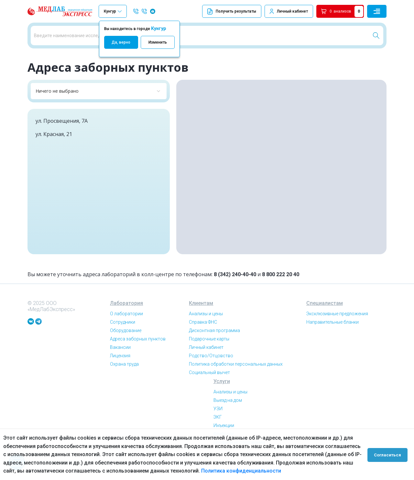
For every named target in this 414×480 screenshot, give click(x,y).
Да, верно (121, 42)
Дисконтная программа (214, 346)
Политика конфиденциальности (241, 471)
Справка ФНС (203, 337)
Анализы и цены (206, 329)
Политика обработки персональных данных (236, 379)
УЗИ (218, 424)
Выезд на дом (227, 416)
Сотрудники (122, 337)
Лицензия (120, 371)
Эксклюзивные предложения (337, 329)
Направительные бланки (332, 337)
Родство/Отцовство (211, 371)
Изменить (157, 42)
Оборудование (125, 346)
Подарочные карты (209, 354)
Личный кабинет (292, 11)
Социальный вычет (209, 388)
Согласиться (388, 454)
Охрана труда (124, 379)
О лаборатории (126, 329)
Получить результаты (231, 11)
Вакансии (120, 363)
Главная (35, 58)
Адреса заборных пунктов (138, 354)
